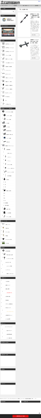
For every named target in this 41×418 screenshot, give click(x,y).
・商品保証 (5, 299)
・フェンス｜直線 (6, 54)
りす (5, 200)
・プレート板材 (7, 137)
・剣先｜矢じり (8, 152)
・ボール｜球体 (8, 164)
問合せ (39, 1)
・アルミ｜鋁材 (7, 119)
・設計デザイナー (7, 330)
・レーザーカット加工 (8, 258)
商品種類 (15, 5)
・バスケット (7, 156)
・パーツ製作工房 (7, 337)
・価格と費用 (5, 288)
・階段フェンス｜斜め (7, 58)
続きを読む (35, 34)
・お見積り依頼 (6, 296)
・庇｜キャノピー (6, 73)
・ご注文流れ (5, 280)
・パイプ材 (6, 126)
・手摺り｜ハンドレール (7, 77)
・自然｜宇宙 (6, 208)
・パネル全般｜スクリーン (8, 62)
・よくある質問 (6, 318)
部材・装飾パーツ (26, 5)
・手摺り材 (6, 141)
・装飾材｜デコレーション (8, 145)
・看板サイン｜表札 (7, 81)
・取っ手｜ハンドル (7, 92)
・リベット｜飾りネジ (9, 167)
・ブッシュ (7, 160)
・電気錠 (5, 235)
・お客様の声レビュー (7, 314)
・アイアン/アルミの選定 (7, 111)
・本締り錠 (5, 227)
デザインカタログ (5, 5)
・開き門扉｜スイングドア (8, 43)
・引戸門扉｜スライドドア (8, 51)
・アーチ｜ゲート (6, 69)
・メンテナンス (6, 269)
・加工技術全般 (6, 250)
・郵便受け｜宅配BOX (7, 84)
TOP (17, 398)
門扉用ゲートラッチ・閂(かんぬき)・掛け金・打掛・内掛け (34, 41)
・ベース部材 (5, 122)
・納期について (6, 284)
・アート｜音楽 (7, 216)
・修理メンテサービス (8, 273)
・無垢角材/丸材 (7, 130)
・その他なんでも (6, 103)
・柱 (4, 99)
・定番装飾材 (6, 149)
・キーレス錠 (5, 231)
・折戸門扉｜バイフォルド (8, 47)
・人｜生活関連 (7, 212)
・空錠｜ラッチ (6, 224)
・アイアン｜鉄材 (7, 115)
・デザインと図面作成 (7, 303)
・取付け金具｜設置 (8, 254)
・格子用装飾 (7, 175)
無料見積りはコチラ (20, 416)
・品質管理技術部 (7, 333)
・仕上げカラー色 (6, 261)
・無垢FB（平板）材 (8, 134)
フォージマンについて (7, 326)
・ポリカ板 (5, 242)
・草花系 (6, 179)
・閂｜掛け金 (5, 96)
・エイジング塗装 (7, 265)
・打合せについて (6, 307)
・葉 (5, 184)
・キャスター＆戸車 (7, 239)
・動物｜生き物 (7, 190)
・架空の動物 (6, 205)
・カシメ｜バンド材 (9, 171)
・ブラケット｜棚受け (7, 88)
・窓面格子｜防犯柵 (7, 66)
